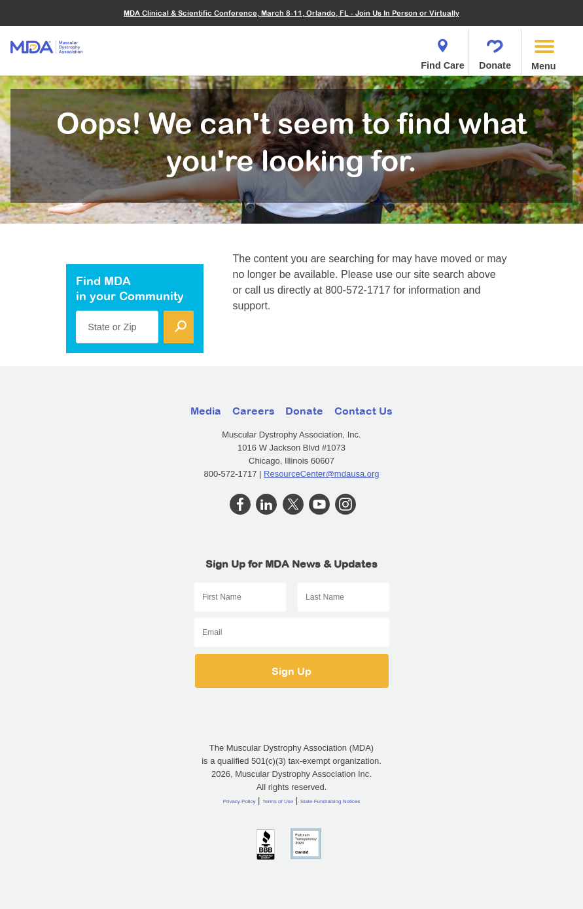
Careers (253, 411)
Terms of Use (277, 801)
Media (205, 411)
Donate (495, 51)
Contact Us (363, 411)
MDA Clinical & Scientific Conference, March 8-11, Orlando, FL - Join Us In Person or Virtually (291, 13)
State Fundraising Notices (330, 801)
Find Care (442, 51)
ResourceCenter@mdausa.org (322, 474)
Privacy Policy (239, 801)
